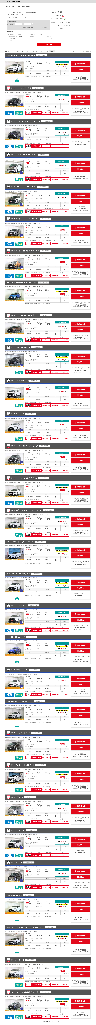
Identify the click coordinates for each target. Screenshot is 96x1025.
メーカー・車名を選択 (31, 12)
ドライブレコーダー (51, 38)
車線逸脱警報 (32, 36)
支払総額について (9, 17)
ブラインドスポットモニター (14, 38)
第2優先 (37, 51)
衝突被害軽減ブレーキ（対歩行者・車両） (17, 34)
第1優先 (24, 51)
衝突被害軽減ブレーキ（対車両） (37, 34)
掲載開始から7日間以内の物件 (66, 22)
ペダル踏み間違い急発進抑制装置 (15, 36)
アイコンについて (78, 51)
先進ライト (49, 36)
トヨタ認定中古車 (59, 15)
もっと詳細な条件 (11, 40)
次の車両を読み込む (48, 1021)
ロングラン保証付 (44, 76)
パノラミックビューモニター (36, 38)
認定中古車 (57, 12)
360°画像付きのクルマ (64, 28)
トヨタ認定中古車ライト (60, 19)
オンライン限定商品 (65, 25)
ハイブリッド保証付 (57, 110)
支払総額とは (88, 51)
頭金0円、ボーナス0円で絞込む (39, 24)
